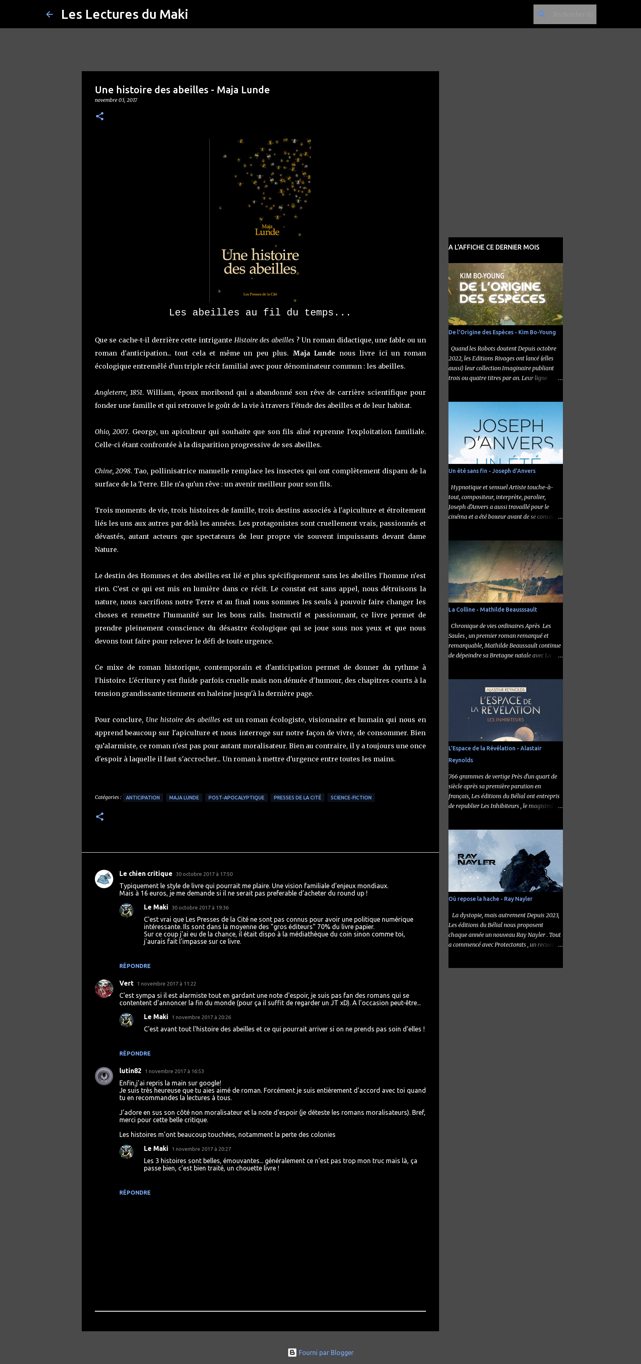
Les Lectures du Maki (124, 14)
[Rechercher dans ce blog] (553, 14)
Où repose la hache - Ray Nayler (490, 899)
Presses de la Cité (297, 797)
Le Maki (156, 907)
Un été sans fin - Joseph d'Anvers (492, 471)
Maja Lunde (184, 797)
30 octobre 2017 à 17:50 (204, 874)
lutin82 (130, 1070)
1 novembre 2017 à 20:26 (201, 1017)
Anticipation (143, 797)
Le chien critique (146, 873)
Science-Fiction (351, 797)
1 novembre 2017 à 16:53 (174, 1071)
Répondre (135, 966)
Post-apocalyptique (236, 797)
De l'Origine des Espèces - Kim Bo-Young (502, 332)
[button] (100, 116)
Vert (126, 983)
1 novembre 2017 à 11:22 (166, 983)
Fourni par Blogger (320, 1352)
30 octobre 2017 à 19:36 (200, 907)
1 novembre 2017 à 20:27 (201, 1149)
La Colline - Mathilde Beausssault (492, 609)
